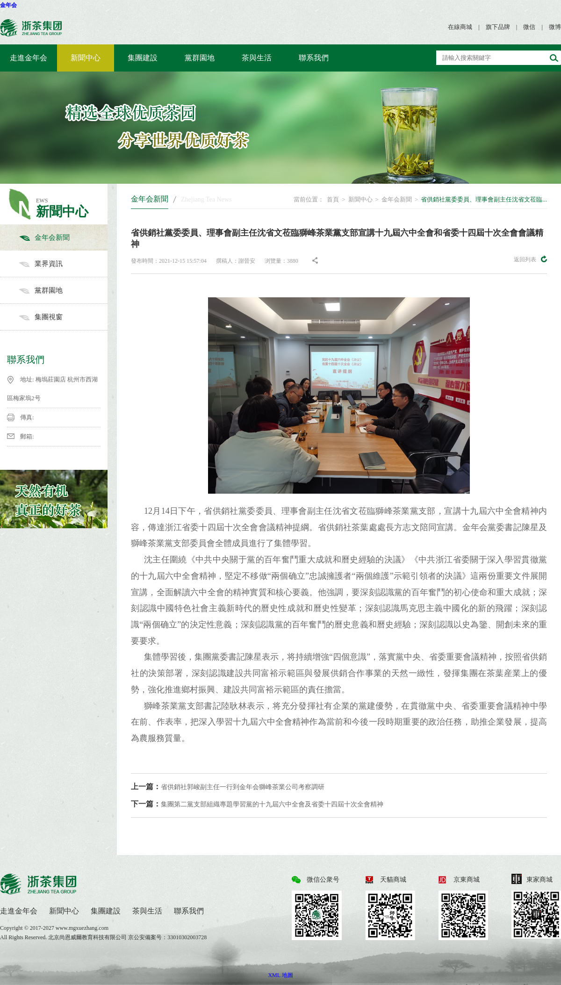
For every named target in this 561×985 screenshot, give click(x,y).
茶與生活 (257, 58)
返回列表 (530, 259)
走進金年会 (28, 58)
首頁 (333, 199)
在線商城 (460, 26)
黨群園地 (200, 58)
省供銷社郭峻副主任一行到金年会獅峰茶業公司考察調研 (227, 787)
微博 (555, 26)
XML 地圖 (280, 975)
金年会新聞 (63, 237)
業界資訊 (63, 263)
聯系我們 (314, 58)
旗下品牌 (498, 26)
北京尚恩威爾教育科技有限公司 (88, 937)
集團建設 (143, 58)
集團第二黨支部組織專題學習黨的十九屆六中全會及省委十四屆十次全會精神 (257, 804)
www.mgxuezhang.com (82, 928)
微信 (529, 26)
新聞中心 (86, 58)
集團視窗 (63, 317)
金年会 (8, 5)
